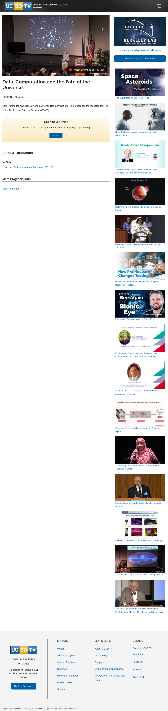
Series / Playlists (66, 662)
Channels (62, 669)
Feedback (138, 654)
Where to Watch (65, 682)
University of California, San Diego (110, 677)
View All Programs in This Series (140, 58)
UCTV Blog (101, 655)
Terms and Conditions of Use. (71, 709)
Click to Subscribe (23, 686)
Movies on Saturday (68, 675)
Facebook (138, 661)
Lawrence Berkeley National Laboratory (140, 50)
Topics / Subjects (66, 655)
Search (61, 689)
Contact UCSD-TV (142, 648)
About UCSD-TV (104, 648)
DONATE (56, 135)
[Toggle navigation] (159, 6)
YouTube (137, 669)
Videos (61, 648)
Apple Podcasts (141, 677)
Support (99, 662)
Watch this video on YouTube (87, 70)
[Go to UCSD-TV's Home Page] (37, 6)
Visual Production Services (109, 669)
